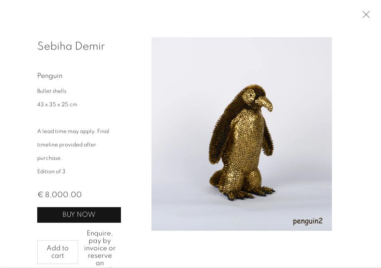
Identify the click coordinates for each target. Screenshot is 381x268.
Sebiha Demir (71, 47)
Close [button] (364, 16)
